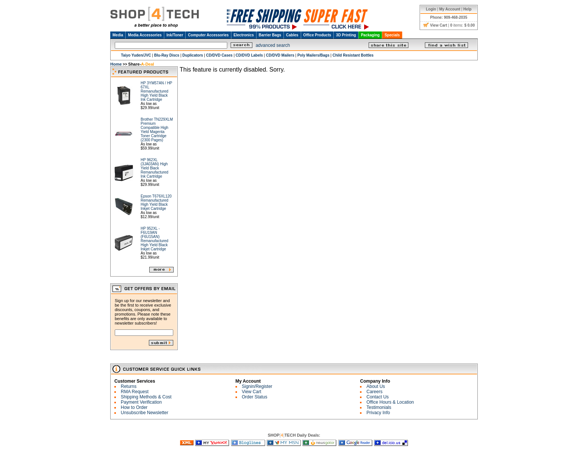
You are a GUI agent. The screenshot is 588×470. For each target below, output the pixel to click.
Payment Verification (141, 402)
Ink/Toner (174, 35)
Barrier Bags (270, 35)
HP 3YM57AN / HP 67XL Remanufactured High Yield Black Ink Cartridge (156, 91)
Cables (292, 35)
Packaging (370, 35)
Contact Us (377, 397)
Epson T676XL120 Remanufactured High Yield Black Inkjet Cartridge (156, 202)
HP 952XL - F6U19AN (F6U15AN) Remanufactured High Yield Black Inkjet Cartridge (154, 238)
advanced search (273, 45)
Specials (392, 35)
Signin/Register (257, 386)
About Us (375, 386)
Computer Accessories (208, 35)
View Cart (251, 391)
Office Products (317, 35)
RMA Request (134, 391)
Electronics (244, 35)
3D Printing (346, 35)
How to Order (134, 407)
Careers (374, 391)
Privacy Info (378, 412)
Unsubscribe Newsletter (144, 412)
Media (117, 35)
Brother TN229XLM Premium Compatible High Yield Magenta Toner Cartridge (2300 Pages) (157, 129)
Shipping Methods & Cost (146, 397)
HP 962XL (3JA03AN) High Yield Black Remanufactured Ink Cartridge (154, 168)
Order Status (254, 397)
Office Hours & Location (390, 402)
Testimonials (378, 407)
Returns (128, 386)
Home (116, 64)
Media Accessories (145, 35)
